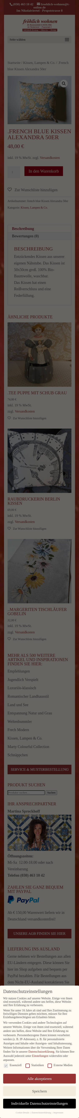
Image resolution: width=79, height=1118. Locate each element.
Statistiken (34, 1065)
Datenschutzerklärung (41, 1051)
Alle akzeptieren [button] (39, 1079)
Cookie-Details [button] (23, 1112)
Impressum (58, 1112)
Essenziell (13, 1065)
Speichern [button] (39, 1091)
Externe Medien (60, 1065)
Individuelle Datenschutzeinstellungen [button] (39, 1103)
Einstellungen (40, 1055)
